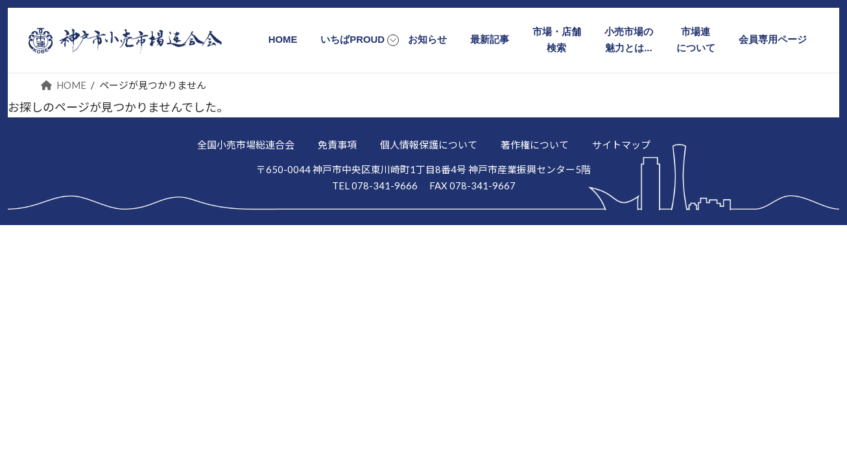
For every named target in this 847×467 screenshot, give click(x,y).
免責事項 (337, 144)
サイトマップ (621, 144)
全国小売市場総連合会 (245, 144)
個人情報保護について (428, 144)
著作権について (535, 144)
